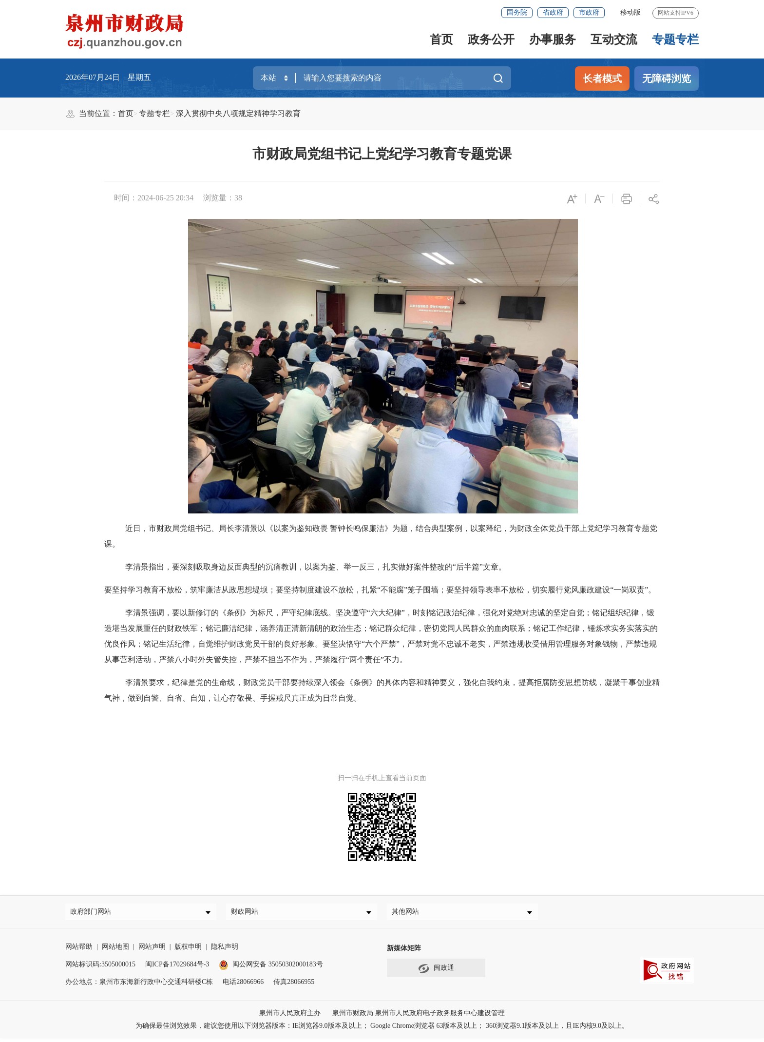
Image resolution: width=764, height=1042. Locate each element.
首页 (441, 39)
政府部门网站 (94, 913)
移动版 (630, 12)
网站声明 (152, 950)
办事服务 (552, 39)
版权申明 (188, 950)
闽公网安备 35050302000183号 (271, 968)
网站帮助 (79, 950)
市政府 (589, 12)
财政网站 (248, 913)
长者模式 (602, 78)
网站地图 (115, 950)
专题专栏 (675, 39)
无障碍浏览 (666, 78)
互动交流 (614, 39)
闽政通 (436, 972)
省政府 (553, 12)
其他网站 (408, 913)
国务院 (517, 12)
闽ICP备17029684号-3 (177, 968)
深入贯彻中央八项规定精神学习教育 (238, 113)
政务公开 (491, 39)
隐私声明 (224, 950)
